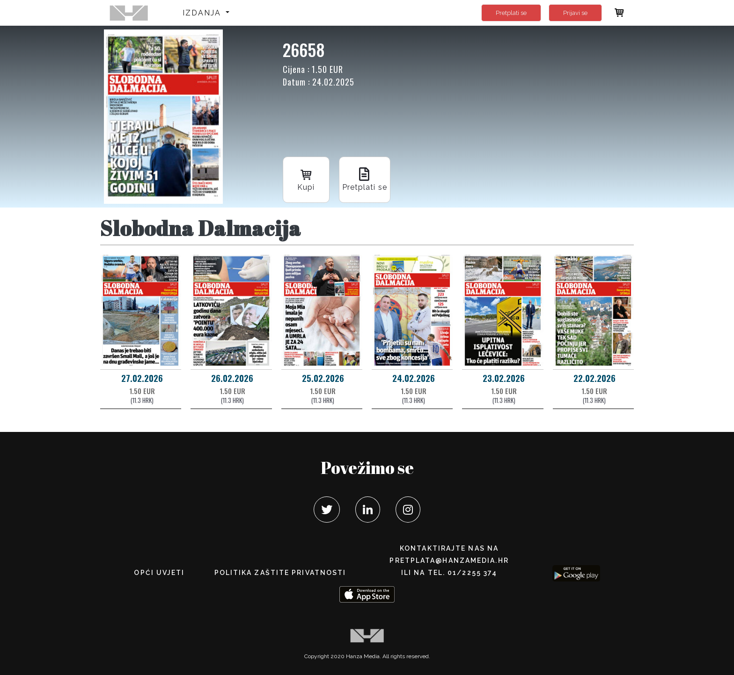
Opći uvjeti (159, 572)
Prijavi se (575, 12)
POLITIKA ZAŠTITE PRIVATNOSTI (280, 572)
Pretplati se (511, 12)
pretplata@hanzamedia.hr (448, 560)
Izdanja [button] (203, 12)
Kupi (306, 178)
